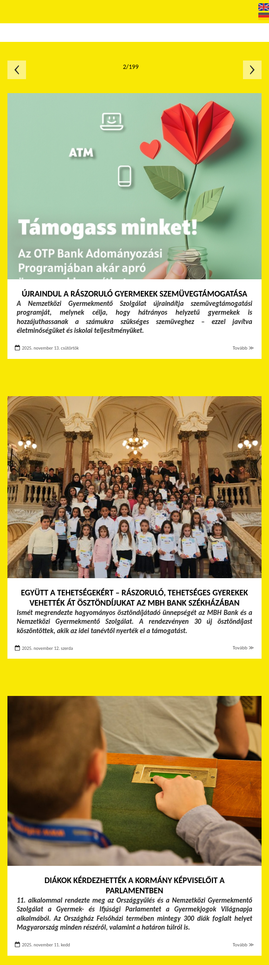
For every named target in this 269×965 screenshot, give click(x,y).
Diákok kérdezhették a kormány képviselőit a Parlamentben (135, 885)
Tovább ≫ (243, 348)
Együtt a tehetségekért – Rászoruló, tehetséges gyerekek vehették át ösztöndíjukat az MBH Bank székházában (134, 597)
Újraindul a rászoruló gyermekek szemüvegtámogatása (134, 294)
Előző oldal (16, 70)
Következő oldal (252, 70)
